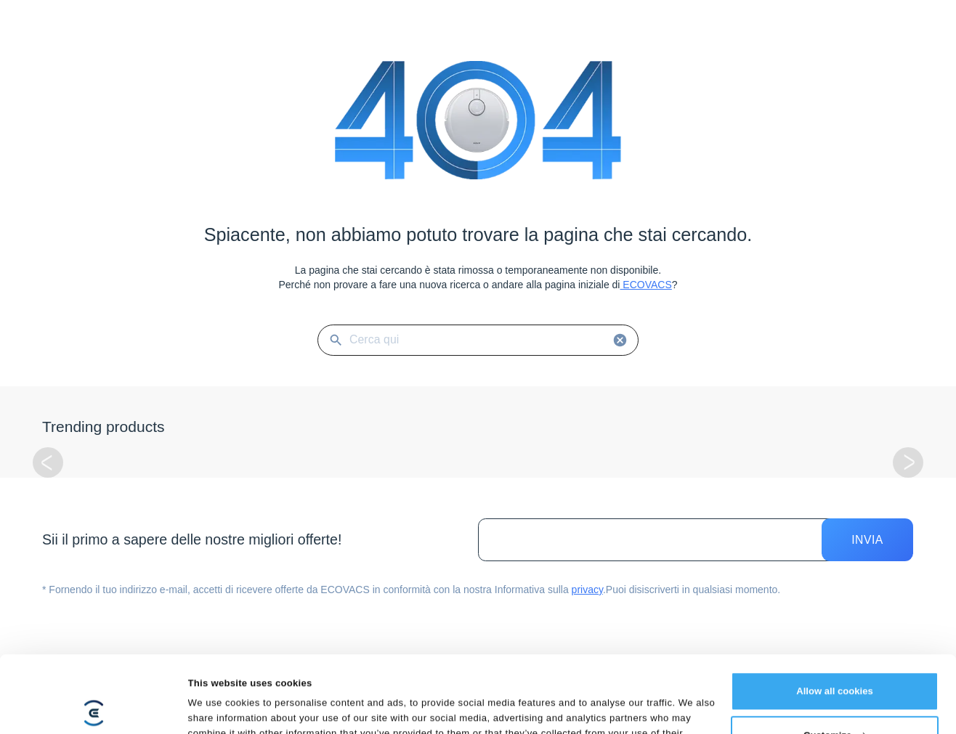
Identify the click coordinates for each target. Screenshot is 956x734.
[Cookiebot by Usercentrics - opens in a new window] (94, 707)
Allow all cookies (834, 614)
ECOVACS (645, 284)
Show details (217, 706)
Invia (867, 540)
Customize (835, 658)
